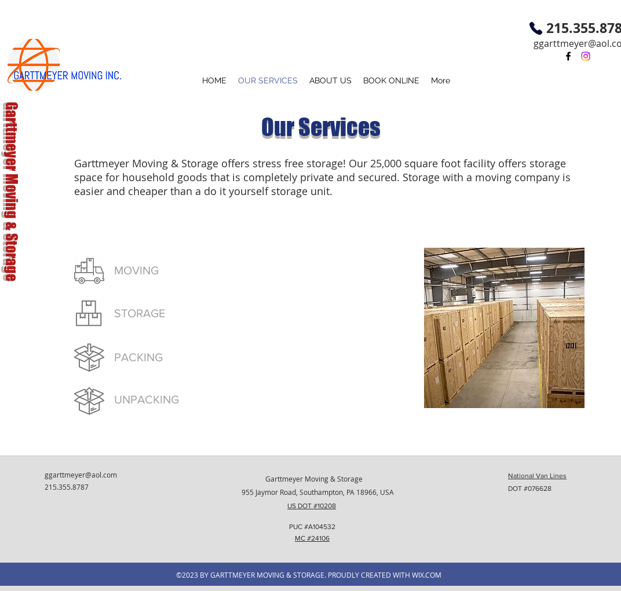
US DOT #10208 (311, 506)
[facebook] (568, 56)
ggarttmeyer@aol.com (81, 474)
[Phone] (535, 28)
